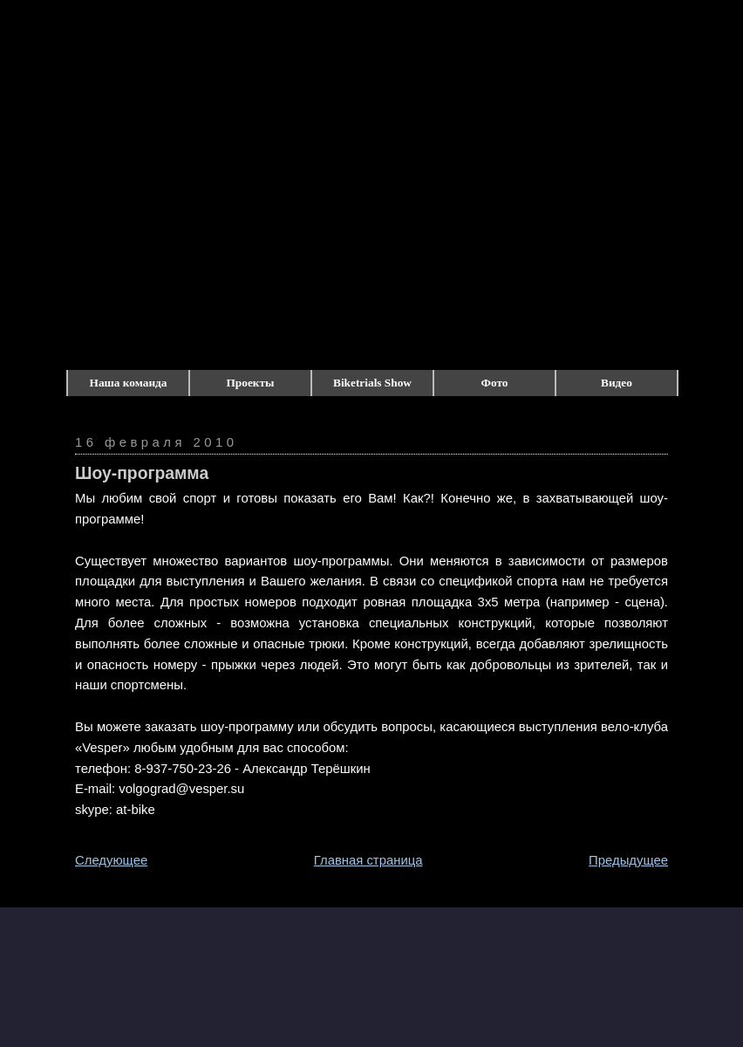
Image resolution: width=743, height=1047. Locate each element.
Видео (616, 382)
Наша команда (128, 382)
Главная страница (368, 860)
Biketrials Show (372, 382)
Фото (494, 382)
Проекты (251, 382)
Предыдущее (628, 860)
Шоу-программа (141, 473)
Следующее (111, 860)
